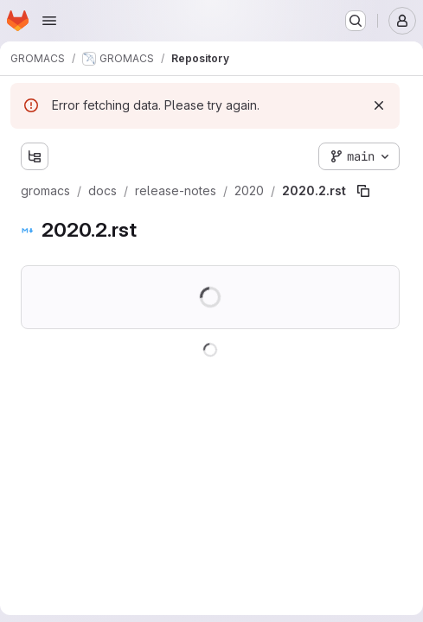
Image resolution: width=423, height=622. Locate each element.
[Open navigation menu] (49, 21)
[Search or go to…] (355, 20)
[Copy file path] (363, 191)
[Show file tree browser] (34, 156)
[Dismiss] (379, 105)
